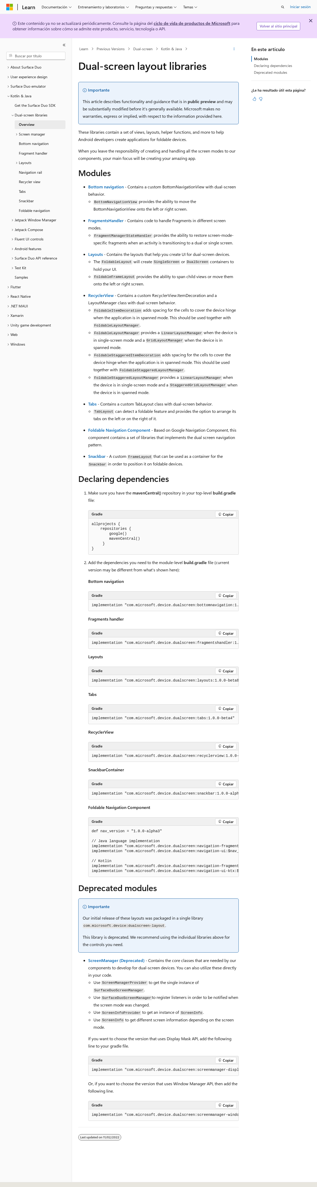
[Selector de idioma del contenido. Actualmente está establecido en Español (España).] (25, 1178)
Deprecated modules (270, 72)
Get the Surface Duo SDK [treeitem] (35, 105)
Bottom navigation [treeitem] (34, 143)
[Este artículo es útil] (254, 99)
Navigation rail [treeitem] (30, 172)
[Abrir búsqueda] (282, 7)
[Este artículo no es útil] (261, 99)
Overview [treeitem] (27, 124)
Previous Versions (111, 48)
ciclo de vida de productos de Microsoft (192, 23)
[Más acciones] (234, 49)
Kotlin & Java (171, 48)
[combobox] (35, 56)
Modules (261, 58)
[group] (163, 605)
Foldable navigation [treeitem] (34, 210)
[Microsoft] (9, 7)
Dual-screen (143, 48)
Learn (83, 48)
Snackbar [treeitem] (26, 200)
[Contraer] (64, 45)
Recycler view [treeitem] (29, 181)
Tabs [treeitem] (22, 191)
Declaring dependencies (273, 65)
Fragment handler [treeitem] (33, 153)
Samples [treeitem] (21, 277)
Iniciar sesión (300, 6)
